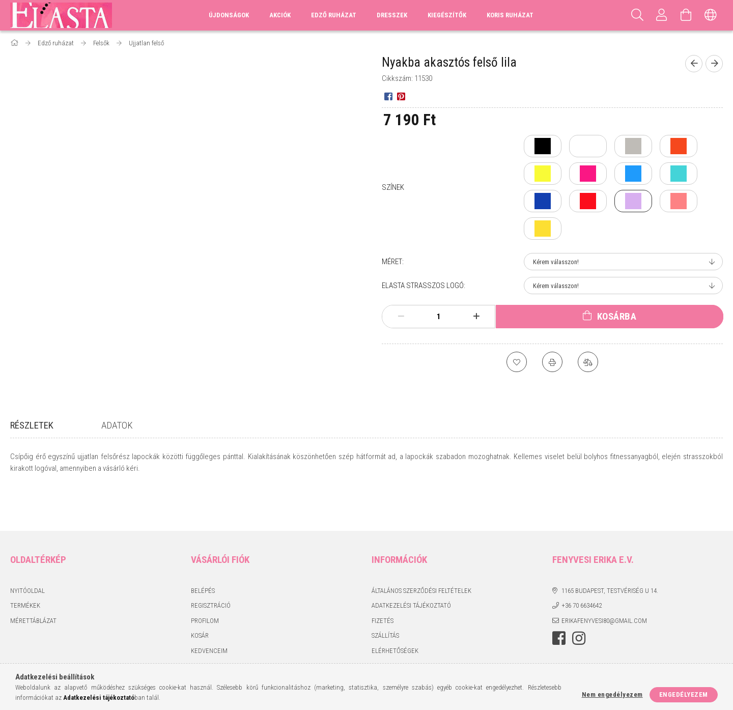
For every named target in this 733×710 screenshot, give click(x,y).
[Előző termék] (693, 63)
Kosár (200, 599)
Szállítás (385, 599)
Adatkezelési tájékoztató (411, 569)
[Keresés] (637, 15)
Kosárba (617, 316)
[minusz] (401, 316)
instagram (578, 601)
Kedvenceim (209, 614)
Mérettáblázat (33, 584)
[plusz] (476, 316)
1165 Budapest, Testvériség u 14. (609, 554)
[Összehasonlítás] (588, 362)
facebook (559, 601)
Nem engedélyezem (612, 694)
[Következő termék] (714, 63)
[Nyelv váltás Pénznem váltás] (710, 15)
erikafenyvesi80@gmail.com (604, 584)
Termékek (25, 569)
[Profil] (662, 15)
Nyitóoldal (27, 554)
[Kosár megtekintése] (686, 15)
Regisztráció (211, 569)
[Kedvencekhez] (516, 362)
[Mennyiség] (439, 316)
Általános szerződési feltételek (421, 554)
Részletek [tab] (31, 425)
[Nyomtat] (552, 362)
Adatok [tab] (117, 425)
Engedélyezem (683, 694)
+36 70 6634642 (581, 569)
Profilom (205, 584)
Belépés (203, 554)
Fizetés (382, 584)
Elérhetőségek (395, 614)
